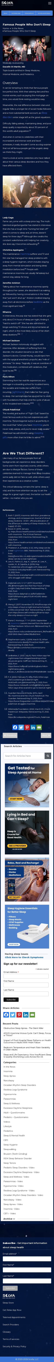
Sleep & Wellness (12, 1103)
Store (5, 13)
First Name (9, 981)
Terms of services (11, 1339)
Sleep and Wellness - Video (16, 1177)
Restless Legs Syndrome (15, 1090)
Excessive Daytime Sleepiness (18, 1108)
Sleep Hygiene (11, 1145)
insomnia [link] (25, 254)
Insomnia (8, 1071)
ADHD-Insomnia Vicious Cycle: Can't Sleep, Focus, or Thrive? (27, 1034)
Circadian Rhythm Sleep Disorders (20, 1085)
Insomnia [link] (15, 623)
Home (6, 28)
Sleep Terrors (10, 1163)
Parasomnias (10, 1099)
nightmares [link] (18, 392)
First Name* (8, 1265)
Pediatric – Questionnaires (16, 1117)
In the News (17, 28)
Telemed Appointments (14, 1317)
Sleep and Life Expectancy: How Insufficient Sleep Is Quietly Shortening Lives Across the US (27, 1055)
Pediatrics (8, 1131)
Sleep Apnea (10, 1076)
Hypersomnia (10, 1094)
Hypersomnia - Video (14, 1186)
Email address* (10, 1254)
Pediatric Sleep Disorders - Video (19, 1167)
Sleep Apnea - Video (13, 1204)
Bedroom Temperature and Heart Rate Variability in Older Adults (27, 1048)
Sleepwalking (10, 1149)
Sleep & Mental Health (14, 1135)
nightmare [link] (19, 551)
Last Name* (8, 1276)
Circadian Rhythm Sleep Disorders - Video (23, 1195)
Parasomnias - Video (13, 1181)
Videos (7, 1122)
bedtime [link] (38, 302)
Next (46, 735)
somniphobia (21, 396)
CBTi (6, 1140)
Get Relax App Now (12, 1310)
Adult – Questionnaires (14, 1112)
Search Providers (11, 1324)
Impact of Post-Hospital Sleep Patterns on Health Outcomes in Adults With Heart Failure (27, 1041)
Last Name (9, 990)
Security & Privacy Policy (14, 1346)
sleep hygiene (11, 262)
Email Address (11, 972)
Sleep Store (8, 1303)
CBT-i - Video (10, 1213)
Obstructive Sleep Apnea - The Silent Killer (23, 1028)
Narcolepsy (9, 1080)
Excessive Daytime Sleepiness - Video (21, 1172)
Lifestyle (8, 1126)
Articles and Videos (44, 13)
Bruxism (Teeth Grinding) (15, 1154)
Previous (10, 735)
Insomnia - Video (12, 1209)
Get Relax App (16, 13)
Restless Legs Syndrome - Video (19, 1190)
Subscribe (10, 1288)
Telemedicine (29, 13)
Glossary (7, 1332)
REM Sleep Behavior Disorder (18, 1158)
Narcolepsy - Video (12, 1200)
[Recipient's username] (23, 755)
